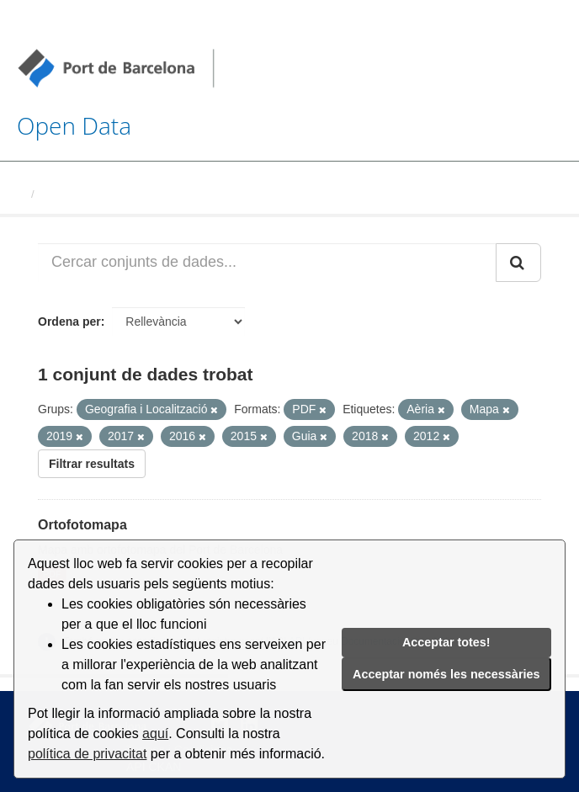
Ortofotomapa (82, 525)
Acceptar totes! (446, 642)
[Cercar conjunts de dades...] (267, 262)
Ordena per (69, 321)
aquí (155, 733)
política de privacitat (87, 754)
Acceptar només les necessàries (446, 674)
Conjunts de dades (90, 194)
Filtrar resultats (92, 463)
